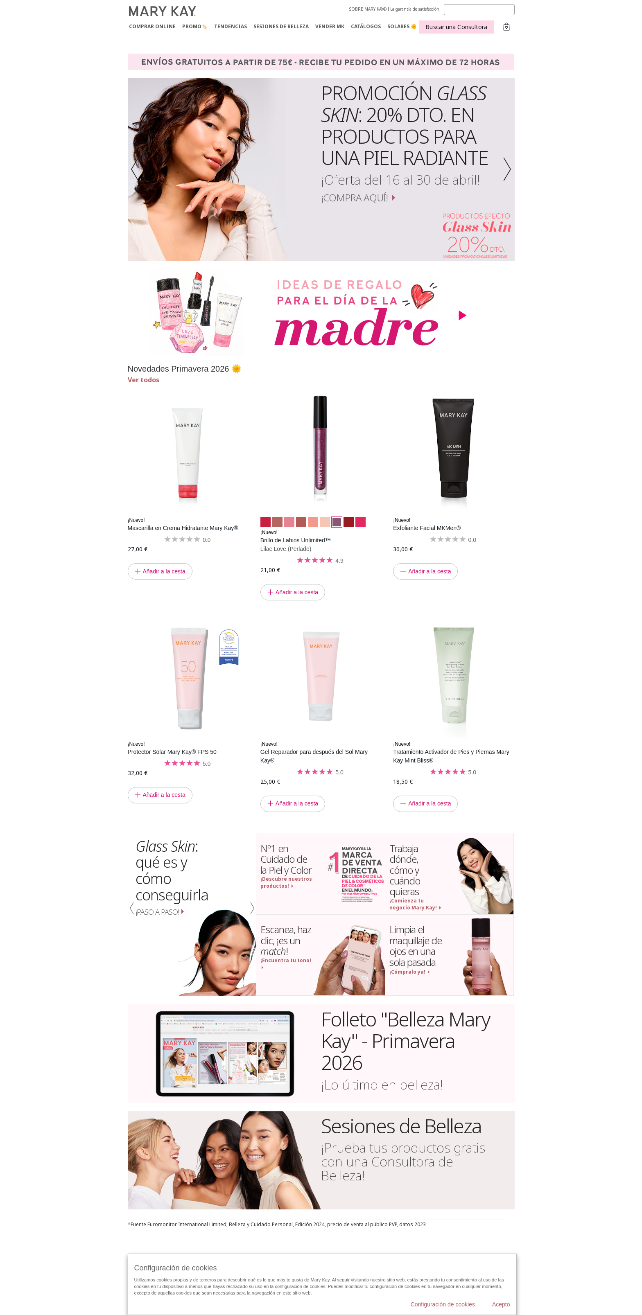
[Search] (479, 9)
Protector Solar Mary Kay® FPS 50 (172, 752)
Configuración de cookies (443, 1304)
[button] (137, 169)
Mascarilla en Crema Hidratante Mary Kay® (183, 528)
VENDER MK (329, 26)
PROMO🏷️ (195, 26)
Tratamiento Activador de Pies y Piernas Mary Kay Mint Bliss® (451, 756)
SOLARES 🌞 (402, 26)
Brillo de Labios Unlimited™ (295, 540)
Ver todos (143, 379)
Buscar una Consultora (456, 27)
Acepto (501, 1304)
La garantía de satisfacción (414, 9)
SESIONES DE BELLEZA (281, 26)
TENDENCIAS (230, 26)
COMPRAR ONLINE (152, 26)
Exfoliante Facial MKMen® (427, 528)
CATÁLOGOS (366, 26)
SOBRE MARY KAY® (368, 9)
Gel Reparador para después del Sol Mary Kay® (314, 756)
